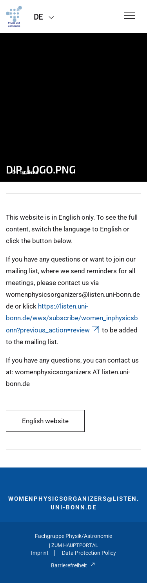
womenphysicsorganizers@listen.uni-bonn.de (73, 503)
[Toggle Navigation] (129, 16)
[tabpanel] (73, 107)
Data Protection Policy (89, 553)
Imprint (40, 553)
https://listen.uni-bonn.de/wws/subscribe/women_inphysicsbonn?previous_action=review (72, 318)
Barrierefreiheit (73, 565)
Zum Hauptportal (74, 545)
